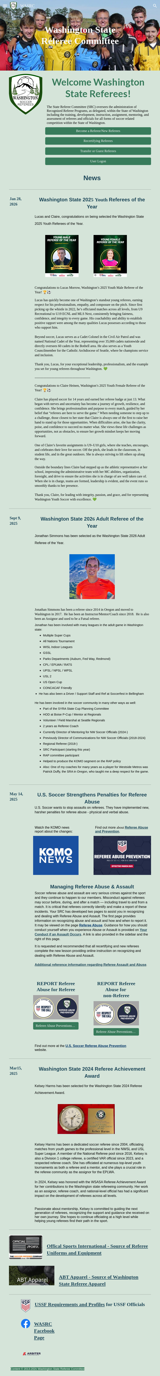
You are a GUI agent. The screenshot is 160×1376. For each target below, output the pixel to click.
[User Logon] (98, 161)
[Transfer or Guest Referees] (98, 151)
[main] (80, 35)
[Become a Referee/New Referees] (98, 131)
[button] (5, 5)
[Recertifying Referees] (98, 141)
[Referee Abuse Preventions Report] (56, 1026)
